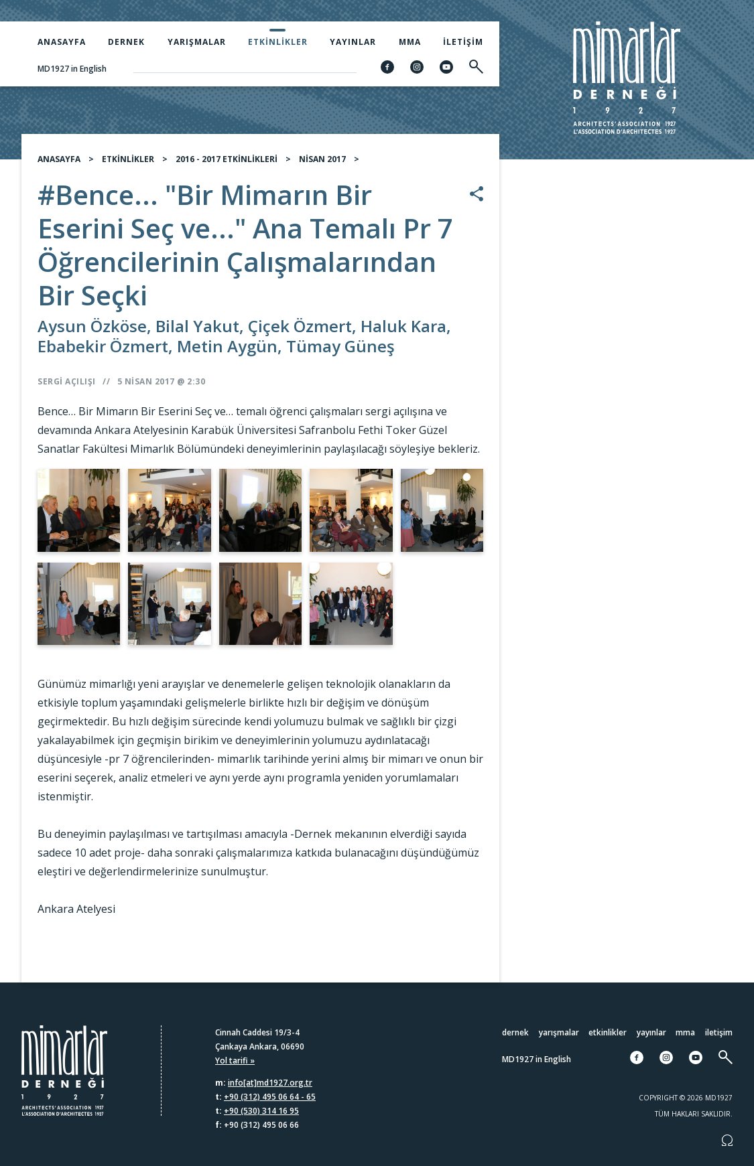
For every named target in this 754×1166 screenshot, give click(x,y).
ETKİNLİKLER (128, 164)
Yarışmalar (197, 42)
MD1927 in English (72, 68)
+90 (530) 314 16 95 (261, 1110)
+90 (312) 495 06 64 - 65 (270, 1096)
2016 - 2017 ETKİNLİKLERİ (226, 164)
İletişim (463, 42)
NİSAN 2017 (322, 164)
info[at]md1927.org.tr (270, 1082)
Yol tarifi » (235, 1060)
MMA (410, 42)
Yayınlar (353, 42)
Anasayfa (62, 42)
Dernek (126, 42)
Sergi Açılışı (67, 386)
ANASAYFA (59, 164)
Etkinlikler (278, 42)
